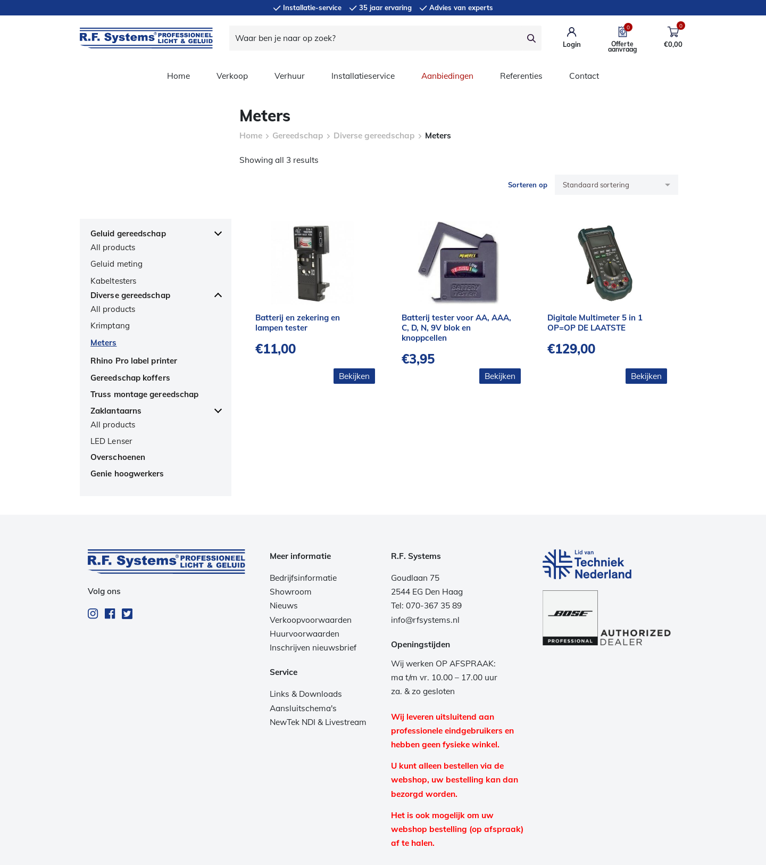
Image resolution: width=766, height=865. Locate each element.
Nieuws (284, 535)
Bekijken (354, 376)
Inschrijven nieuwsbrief (313, 576)
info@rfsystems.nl (425, 548)
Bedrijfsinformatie (303, 506)
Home (178, 76)
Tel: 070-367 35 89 (426, 535)
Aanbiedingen (447, 76)
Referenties (521, 76)
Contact (584, 76)
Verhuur (289, 76)
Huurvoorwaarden (304, 562)
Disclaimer (422, 850)
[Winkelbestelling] (616, 185)
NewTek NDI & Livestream (318, 651)
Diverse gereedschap (374, 135)
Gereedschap (297, 135)
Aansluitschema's (303, 637)
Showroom (291, 521)
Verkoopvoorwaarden (311, 548)
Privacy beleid (370, 850)
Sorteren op (527, 184)
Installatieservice (363, 76)
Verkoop (232, 76)
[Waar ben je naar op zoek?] (375, 38)
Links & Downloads (306, 623)
